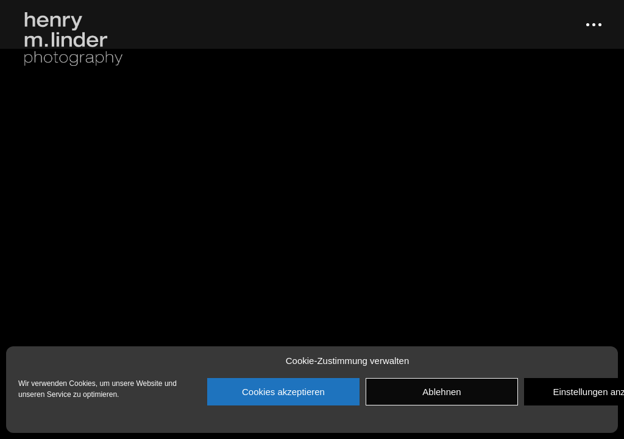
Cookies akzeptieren (283, 392)
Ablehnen (441, 392)
